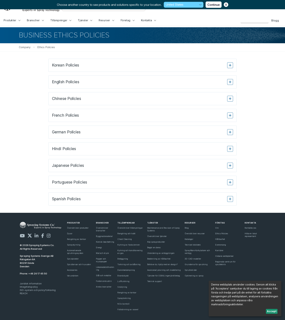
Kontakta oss (254, 20)
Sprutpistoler (73, 259)
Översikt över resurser (195, 233)
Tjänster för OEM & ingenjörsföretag (163, 276)
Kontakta (148, 20)
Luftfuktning (123, 281)
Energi (99, 247)
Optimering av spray (194, 276)
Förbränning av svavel (127, 309)
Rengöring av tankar (76, 239)
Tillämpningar (60, 20)
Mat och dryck (102, 253)
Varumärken (72, 276)
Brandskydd (123, 276)
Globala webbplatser (224, 256)
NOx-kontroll (123, 304)
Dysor (69, 233)
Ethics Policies (221, 233)
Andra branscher (103, 287)
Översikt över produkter (78, 228)
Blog (187, 228)
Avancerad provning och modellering (164, 270)
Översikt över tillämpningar (130, 228)
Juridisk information (31, 283)
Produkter (12, 20)
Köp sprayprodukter (156, 242)
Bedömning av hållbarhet (158, 259)
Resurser (106, 20)
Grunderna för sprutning (196, 264)
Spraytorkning (124, 298)
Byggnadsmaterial (104, 236)
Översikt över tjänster (157, 236)
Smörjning (122, 287)
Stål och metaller (103, 275)
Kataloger (189, 239)
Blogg (275, 20)
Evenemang (220, 245)
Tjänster (85, 20)
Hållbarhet (220, 239)
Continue (213, 5)
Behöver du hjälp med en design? (162, 264)
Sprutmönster (191, 270)
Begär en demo (154, 247)
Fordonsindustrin (104, 281)
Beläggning (122, 259)
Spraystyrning (73, 245)
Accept (271, 311)
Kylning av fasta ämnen (128, 245)
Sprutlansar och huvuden (79, 264)
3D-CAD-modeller (193, 259)
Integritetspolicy (29, 286)
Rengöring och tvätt (126, 233)
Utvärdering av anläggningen (161, 253)
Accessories (72, 270)
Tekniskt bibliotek (193, 245)
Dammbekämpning (126, 270)
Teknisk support (154, 281)
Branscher (35, 20)
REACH (23, 293)
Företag (128, 20)
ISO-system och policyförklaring (38, 290)
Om (216, 228)
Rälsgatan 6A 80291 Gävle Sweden (37, 261)
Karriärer (219, 250)
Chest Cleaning (124, 239)
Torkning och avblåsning (129, 264)
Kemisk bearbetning (105, 242)
